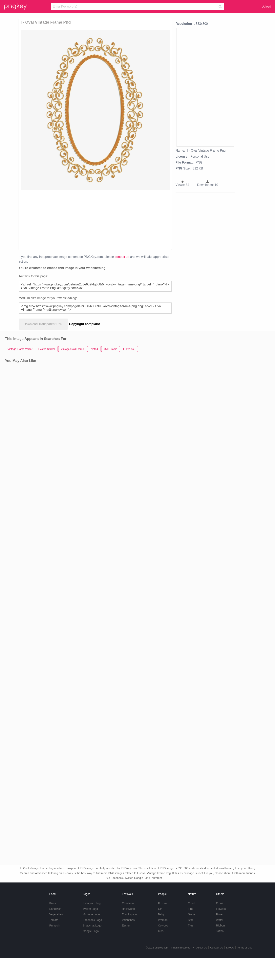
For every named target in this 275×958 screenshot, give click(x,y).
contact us (122, 256)
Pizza (52, 903)
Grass (191, 914)
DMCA (230, 947)
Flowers (221, 908)
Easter (126, 925)
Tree (190, 925)
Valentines (128, 920)
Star (190, 920)
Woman (163, 920)
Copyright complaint (84, 324)
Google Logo (91, 931)
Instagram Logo (92, 903)
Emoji (219, 903)
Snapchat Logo (92, 925)
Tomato (53, 920)
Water (219, 920)
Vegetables (56, 914)
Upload (266, 6)
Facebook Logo (92, 920)
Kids (160, 931)
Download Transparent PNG (43, 324)
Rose (219, 914)
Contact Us (216, 947)
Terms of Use (244, 947)
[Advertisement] (64, 219)
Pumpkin (54, 925)
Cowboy (163, 925)
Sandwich (55, 908)
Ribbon (220, 925)
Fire (190, 908)
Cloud (191, 903)
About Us (201, 947)
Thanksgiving (130, 914)
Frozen (162, 903)
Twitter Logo (90, 908)
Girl (160, 908)
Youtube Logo (91, 914)
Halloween (128, 908)
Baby (161, 914)
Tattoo (219, 931)
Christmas (128, 903)
